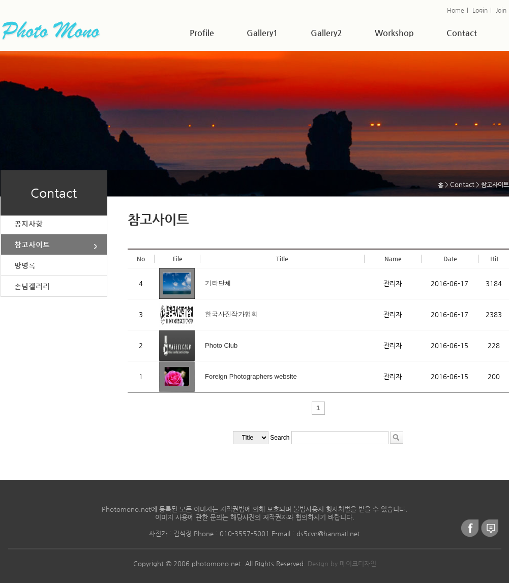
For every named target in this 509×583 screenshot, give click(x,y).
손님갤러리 (32, 286)
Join (501, 10)
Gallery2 (326, 33)
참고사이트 (32, 244)
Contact (461, 33)
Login (480, 10)
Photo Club (221, 345)
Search (279, 437)
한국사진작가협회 (231, 314)
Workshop (394, 33)
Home (455, 10)
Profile (202, 33)
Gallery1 (262, 33)
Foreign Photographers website (251, 376)
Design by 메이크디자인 (342, 563)
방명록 (25, 265)
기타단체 (218, 283)
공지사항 (28, 223)
